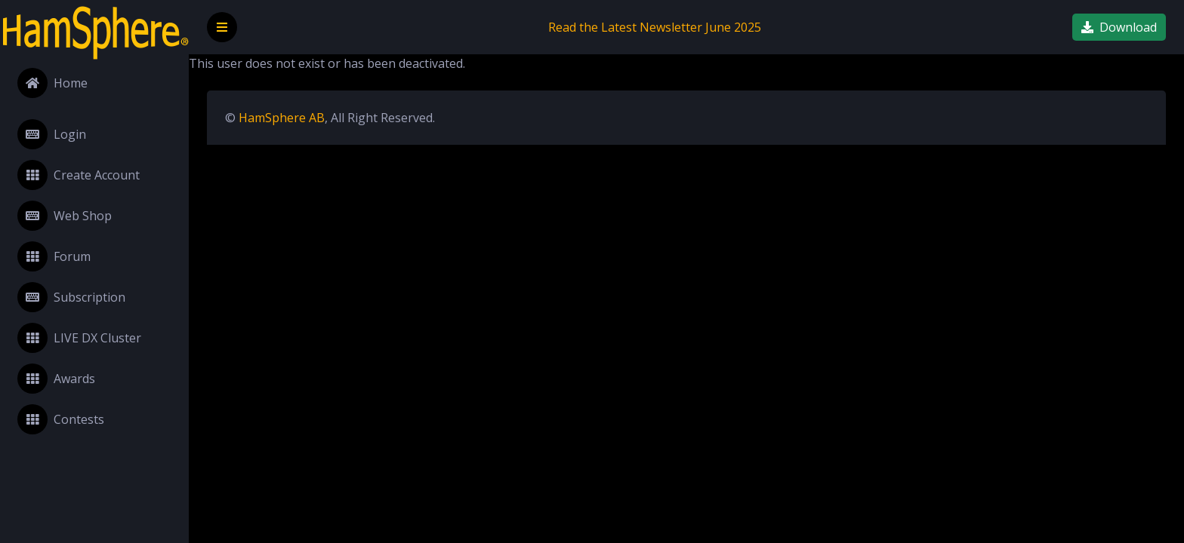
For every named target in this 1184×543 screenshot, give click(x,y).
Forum (54, 256)
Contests (60, 419)
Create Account (78, 175)
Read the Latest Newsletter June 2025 (654, 27)
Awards (56, 379)
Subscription (71, 297)
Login (51, 134)
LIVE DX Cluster (79, 338)
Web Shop (64, 216)
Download (1119, 27)
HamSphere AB (282, 117)
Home (52, 83)
